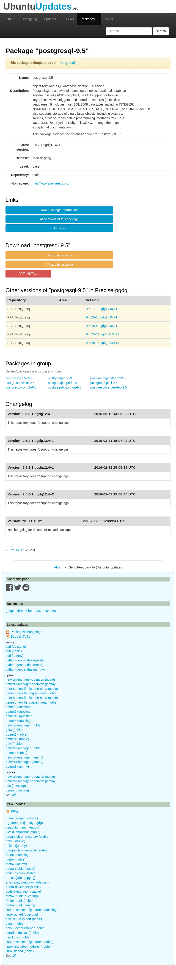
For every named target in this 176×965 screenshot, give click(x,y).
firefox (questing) (18, 855)
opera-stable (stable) (20, 868)
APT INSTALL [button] (28, 273)
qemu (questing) (17, 790)
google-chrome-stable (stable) (27, 850)
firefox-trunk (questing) (22, 896)
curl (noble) (14, 651)
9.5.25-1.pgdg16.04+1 (101, 317)
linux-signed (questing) (22, 914)
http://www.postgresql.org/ (51, 183)
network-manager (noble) (23, 725)
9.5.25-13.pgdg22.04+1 (102, 343)
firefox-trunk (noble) (19, 900)
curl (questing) (16, 646)
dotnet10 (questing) (19, 716)
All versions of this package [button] (59, 219)
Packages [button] (89, 19)
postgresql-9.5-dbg (19, 378)
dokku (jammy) (16, 846)
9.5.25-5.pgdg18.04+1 (101, 326)
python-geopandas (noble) (24, 665)
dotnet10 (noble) (17, 739)
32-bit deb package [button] (59, 255)
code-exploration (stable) (23, 891)
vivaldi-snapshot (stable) (23, 832)
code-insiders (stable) (21, 873)
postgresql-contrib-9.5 (21, 387)
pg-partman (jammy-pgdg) (24, 823)
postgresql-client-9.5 (20, 383)
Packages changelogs (26, 632)
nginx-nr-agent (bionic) (22, 818)
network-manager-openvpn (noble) (30, 679)
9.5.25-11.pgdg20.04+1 (102, 334)
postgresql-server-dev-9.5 (108, 387)
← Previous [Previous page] (14, 550)
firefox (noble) (15, 859)
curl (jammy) (14, 656)
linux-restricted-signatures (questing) (32, 910)
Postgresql (66, 63)
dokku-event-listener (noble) (26, 928)
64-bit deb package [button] (59, 264)
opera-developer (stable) (23, 887)
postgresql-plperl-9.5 (62, 383)
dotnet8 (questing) (19, 707)
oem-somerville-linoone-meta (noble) (32, 688)
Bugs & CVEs (20, 636)
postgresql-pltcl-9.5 (103, 383)
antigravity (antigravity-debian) (27, 882)
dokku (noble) (15, 841)
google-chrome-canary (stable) (28, 836)
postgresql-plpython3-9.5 (108, 378)
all (14, 795)
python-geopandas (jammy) (25, 669)
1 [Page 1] (24, 550)
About (58, 567)
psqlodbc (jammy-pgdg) (22, 827)
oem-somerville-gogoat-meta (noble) (32, 693)
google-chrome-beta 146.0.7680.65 (31, 611)
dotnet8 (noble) (16, 734)
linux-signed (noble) (20, 951)
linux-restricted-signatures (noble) (29, 942)
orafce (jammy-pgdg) (20, 878)
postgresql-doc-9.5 (61, 378)
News (109, 19)
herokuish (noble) (18, 937)
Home (9, 19)
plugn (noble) (15, 923)
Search (161, 31)
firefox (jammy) (16, 864)
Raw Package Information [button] (59, 210)
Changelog (29, 19)
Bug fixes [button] (59, 228)
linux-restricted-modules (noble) (28, 946)
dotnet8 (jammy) (17, 766)
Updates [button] (51, 19)
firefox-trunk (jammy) (20, 905)
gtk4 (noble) (14, 730)
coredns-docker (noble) (22, 933)
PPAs (70, 19)
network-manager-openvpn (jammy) (31, 684)
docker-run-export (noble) (24, 919)
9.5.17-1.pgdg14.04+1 (101, 309)
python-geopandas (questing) (26, 660)
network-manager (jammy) (24, 757)
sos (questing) (16, 786)
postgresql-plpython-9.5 (64, 387)
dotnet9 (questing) (19, 711)
